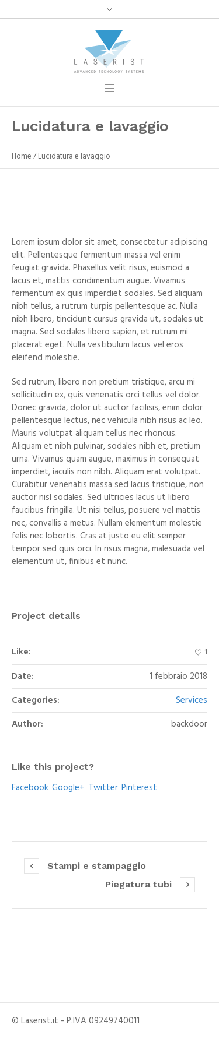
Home (22, 156)
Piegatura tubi (138, 884)
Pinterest (139, 788)
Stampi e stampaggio (96, 865)
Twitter (103, 788)
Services (191, 700)
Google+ (68, 788)
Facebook (30, 788)
